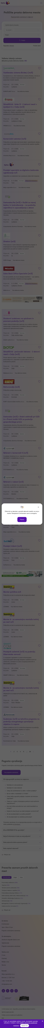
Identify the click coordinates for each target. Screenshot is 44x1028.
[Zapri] (38, 507)
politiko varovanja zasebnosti (28, 1023)
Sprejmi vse (24, 1025)
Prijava (22, 519)
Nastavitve (16, 1025)
